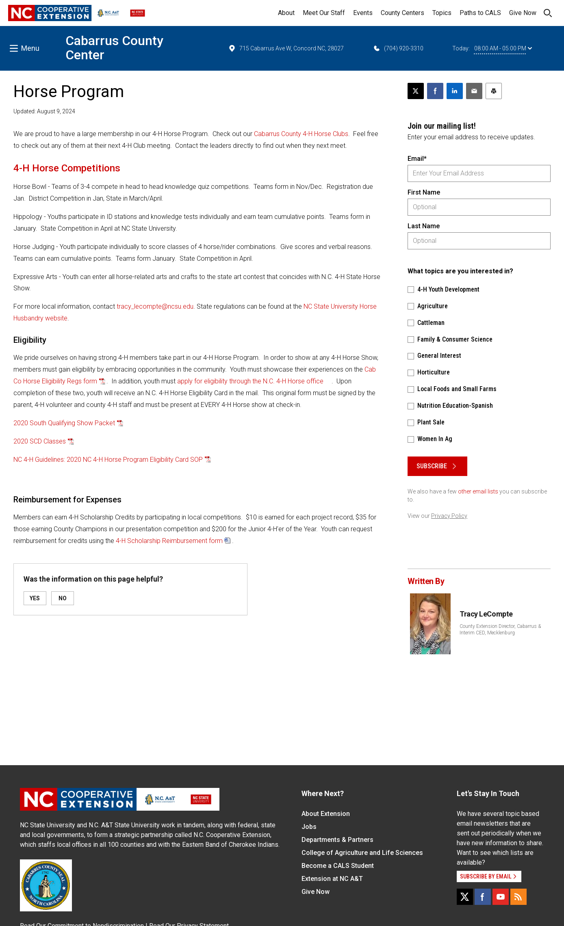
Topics (441, 13)
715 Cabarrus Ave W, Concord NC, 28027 (286, 48)
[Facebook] (483, 897)
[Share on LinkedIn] (455, 91)
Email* (417, 158)
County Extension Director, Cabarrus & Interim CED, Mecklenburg (500, 629)
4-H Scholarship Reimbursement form (169, 541)
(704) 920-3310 (398, 48)
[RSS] (518, 897)
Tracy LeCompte (486, 614)
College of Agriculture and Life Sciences (362, 853)
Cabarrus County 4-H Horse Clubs (301, 134)
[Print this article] (494, 91)
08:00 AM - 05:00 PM (503, 48)
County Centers (402, 13)
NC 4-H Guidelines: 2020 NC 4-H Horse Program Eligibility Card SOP (108, 459)
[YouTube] (500, 897)
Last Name (424, 226)
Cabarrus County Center (114, 48)
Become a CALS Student (338, 866)
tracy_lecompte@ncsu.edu (155, 306)
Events (363, 13)
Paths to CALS (480, 13)
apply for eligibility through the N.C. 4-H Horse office (250, 381)
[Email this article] (474, 91)
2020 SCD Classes (39, 441)
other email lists (478, 491)
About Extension (326, 814)
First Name (424, 192)
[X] (465, 897)
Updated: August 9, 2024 (44, 111)
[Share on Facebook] (435, 91)
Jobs (309, 827)
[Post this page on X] (416, 91)
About (286, 13)
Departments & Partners (337, 840)
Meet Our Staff (324, 13)
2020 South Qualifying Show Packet (64, 423)
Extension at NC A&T (332, 879)
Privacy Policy (449, 516)
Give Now (522, 13)
